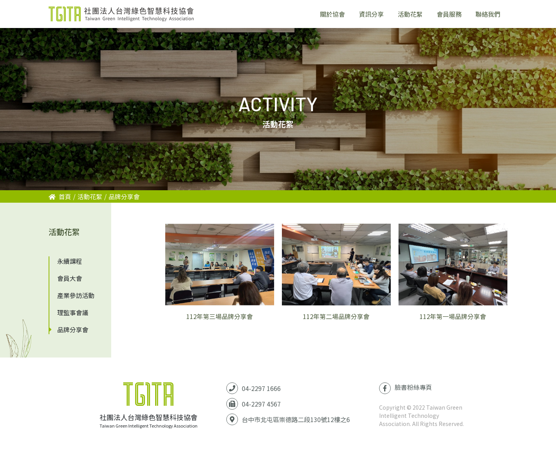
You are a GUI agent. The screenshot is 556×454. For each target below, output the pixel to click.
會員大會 (69, 278)
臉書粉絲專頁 (405, 388)
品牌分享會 (124, 196)
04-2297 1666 (261, 388)
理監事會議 (72, 312)
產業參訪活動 (75, 295)
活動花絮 (89, 196)
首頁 (60, 196)
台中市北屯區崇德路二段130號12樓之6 (296, 419)
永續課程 (69, 261)
